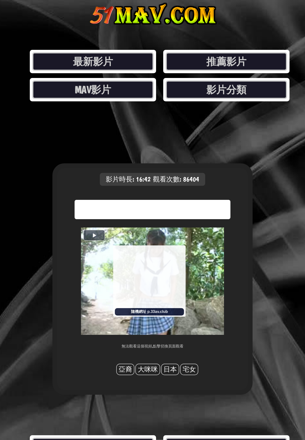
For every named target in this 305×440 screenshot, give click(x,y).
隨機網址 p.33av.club (149, 312)
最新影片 (93, 61)
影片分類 (226, 90)
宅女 (189, 369)
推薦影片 (226, 61)
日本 (170, 369)
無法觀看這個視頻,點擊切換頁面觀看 (152, 346)
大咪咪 (148, 369)
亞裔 (125, 369)
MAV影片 (93, 90)
